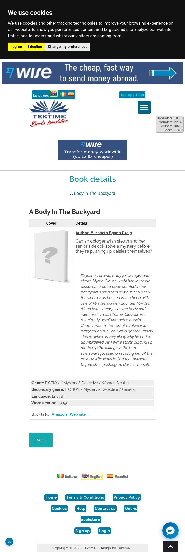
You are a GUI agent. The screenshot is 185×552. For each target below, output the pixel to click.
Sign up (126, 95)
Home (51, 497)
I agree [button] (16, 47)
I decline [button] (35, 47)
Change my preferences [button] (67, 47)
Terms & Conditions (85, 497)
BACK (40, 440)
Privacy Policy (127, 497)
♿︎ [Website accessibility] (9, 541)
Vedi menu (144, 107)
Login (140, 95)
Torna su (170, 546)
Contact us (105, 508)
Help (80, 508)
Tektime (123, 548)
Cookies (59, 508)
